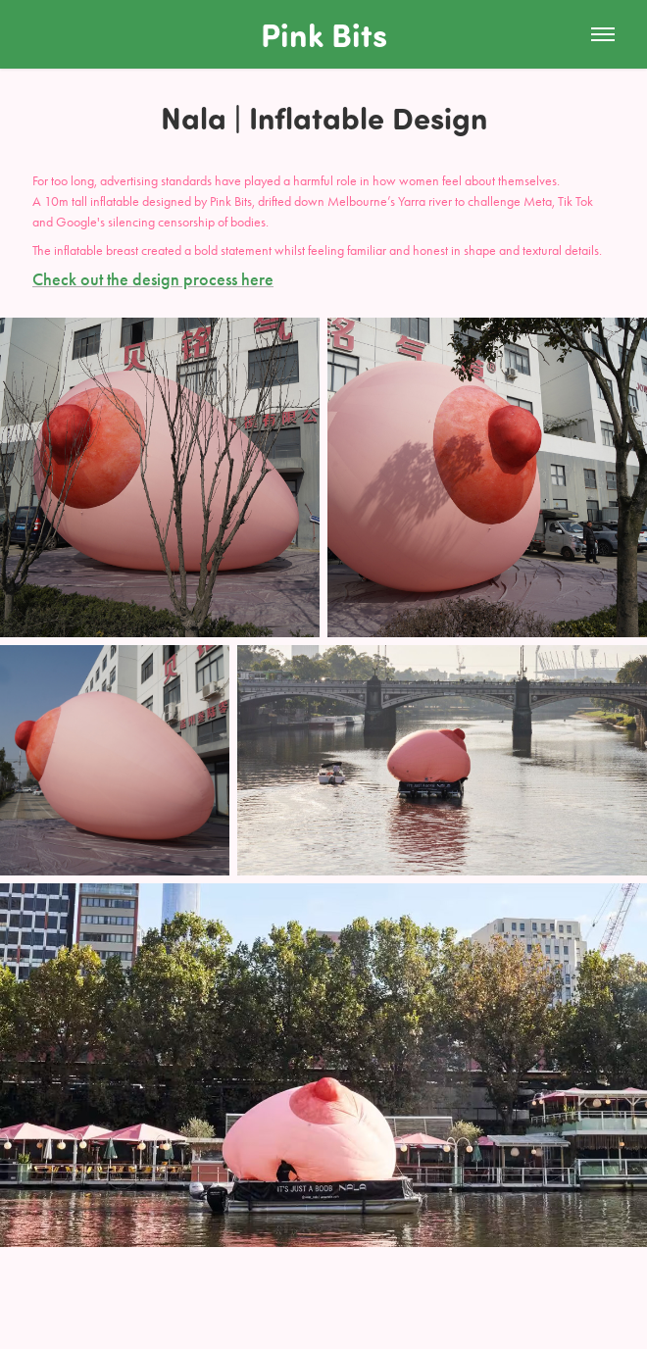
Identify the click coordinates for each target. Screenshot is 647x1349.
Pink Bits (324, 34)
